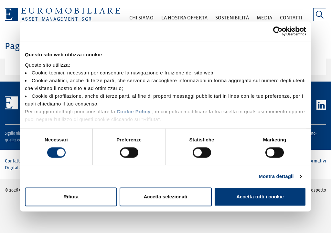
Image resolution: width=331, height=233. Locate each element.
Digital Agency (19, 167)
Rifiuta (71, 197)
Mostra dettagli (276, 176)
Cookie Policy (134, 111)
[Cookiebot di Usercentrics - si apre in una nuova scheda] (278, 31)
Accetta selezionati (165, 197)
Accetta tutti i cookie (260, 197)
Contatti (13, 161)
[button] (141, 20)
